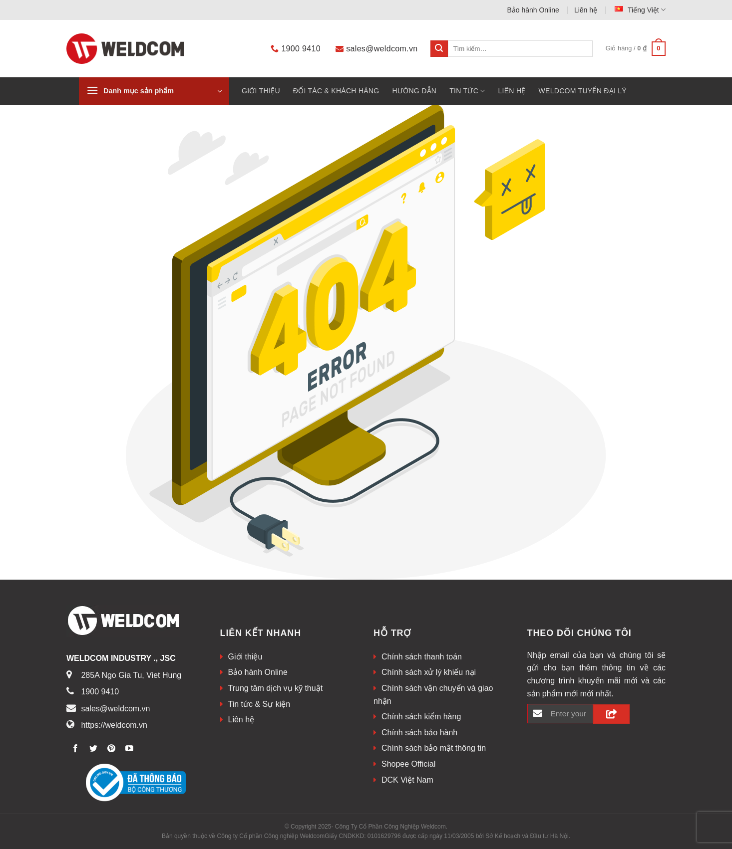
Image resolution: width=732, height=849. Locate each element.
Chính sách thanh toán (421, 656)
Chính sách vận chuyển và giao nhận (433, 694)
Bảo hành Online (533, 10)
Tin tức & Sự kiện (259, 704)
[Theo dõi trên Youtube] (129, 749)
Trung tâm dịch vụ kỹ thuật (275, 688)
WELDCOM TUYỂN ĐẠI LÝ (583, 91)
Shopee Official (408, 764)
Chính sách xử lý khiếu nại (428, 672)
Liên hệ (585, 10)
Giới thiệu (261, 91)
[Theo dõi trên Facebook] (75, 749)
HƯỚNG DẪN (414, 91)
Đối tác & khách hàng (336, 91)
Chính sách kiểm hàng (421, 716)
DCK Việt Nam (407, 780)
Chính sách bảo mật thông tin (433, 748)
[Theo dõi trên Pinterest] (111, 749)
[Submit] (438, 48)
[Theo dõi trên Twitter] (93, 749)
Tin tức (467, 91)
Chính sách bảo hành (419, 732)
